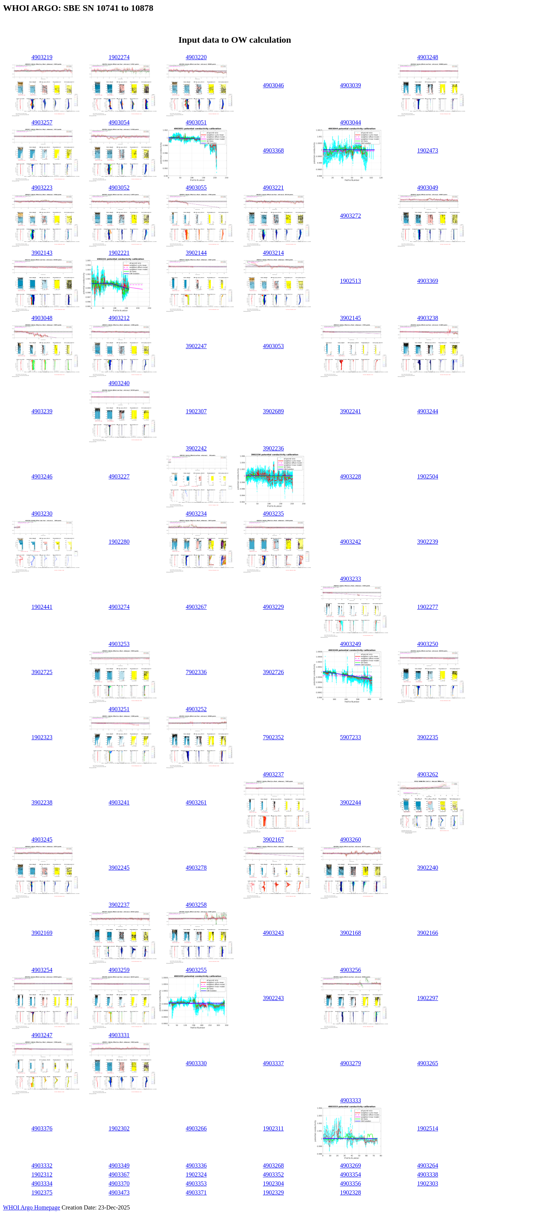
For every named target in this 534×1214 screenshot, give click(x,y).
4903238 (427, 318)
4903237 (273, 774)
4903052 (119, 187)
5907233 (350, 737)
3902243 (273, 998)
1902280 (119, 541)
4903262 (427, 774)
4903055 (196, 187)
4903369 (427, 281)
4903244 (427, 411)
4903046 (273, 85)
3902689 (273, 411)
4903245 (41, 839)
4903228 (350, 476)
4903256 (350, 970)
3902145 (350, 318)
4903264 (427, 1165)
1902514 (427, 1128)
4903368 (273, 150)
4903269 (350, 1165)
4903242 (350, 541)
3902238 (41, 802)
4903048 (41, 318)
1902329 (273, 1192)
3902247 (196, 346)
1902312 (41, 1174)
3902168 (350, 933)
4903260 (350, 839)
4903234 (196, 513)
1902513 (350, 281)
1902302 (119, 1128)
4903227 (119, 476)
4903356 (350, 1183)
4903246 (41, 476)
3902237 (119, 905)
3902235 (427, 737)
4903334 (41, 1183)
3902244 (350, 802)
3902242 (196, 448)
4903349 (119, 1165)
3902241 (350, 411)
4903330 (196, 1063)
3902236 (273, 448)
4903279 (350, 1063)
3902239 (427, 541)
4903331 (119, 1035)
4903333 (350, 1100)
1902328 (350, 1192)
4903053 (273, 346)
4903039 (350, 85)
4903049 (427, 187)
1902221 (119, 253)
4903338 (427, 1174)
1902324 (196, 1174)
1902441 (41, 607)
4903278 (196, 867)
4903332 (41, 1165)
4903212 (119, 318)
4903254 (41, 970)
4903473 (119, 1192)
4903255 (196, 970)
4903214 (273, 253)
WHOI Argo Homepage (31, 1207)
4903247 (41, 1035)
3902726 (273, 672)
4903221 (273, 187)
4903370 (119, 1183)
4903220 (196, 57)
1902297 (427, 998)
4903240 (119, 383)
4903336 (196, 1165)
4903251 (119, 709)
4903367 (119, 1174)
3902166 (427, 933)
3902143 (41, 253)
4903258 (196, 905)
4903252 (196, 709)
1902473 (427, 150)
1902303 (427, 1183)
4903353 (196, 1183)
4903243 (273, 933)
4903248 (427, 57)
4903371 (196, 1192)
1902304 (273, 1183)
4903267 (196, 607)
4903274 (119, 607)
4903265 (427, 1063)
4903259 (119, 970)
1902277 (427, 607)
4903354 (350, 1174)
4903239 (41, 411)
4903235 (273, 513)
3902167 (273, 839)
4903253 (119, 644)
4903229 (273, 607)
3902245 (119, 867)
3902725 (41, 672)
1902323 (41, 737)
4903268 (273, 1165)
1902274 (119, 57)
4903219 (41, 57)
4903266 (196, 1128)
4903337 (273, 1063)
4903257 (41, 122)
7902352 (273, 737)
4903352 (273, 1174)
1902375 (41, 1192)
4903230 (41, 513)
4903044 (350, 122)
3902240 (427, 867)
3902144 (196, 253)
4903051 (196, 122)
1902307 (196, 411)
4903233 (350, 579)
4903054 (119, 122)
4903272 (350, 215)
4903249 (350, 644)
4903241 (119, 802)
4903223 (41, 187)
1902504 (427, 476)
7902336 (196, 672)
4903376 (41, 1128)
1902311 (273, 1128)
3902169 (41, 933)
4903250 (427, 644)
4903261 (196, 802)
